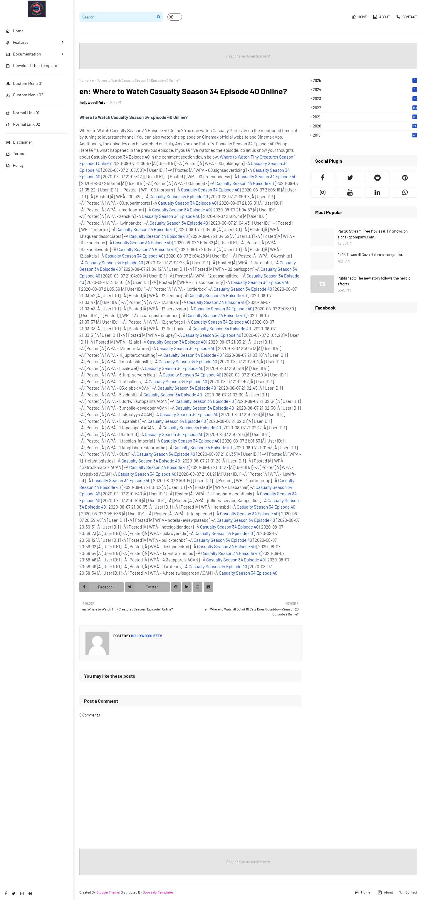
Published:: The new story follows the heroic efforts (374, 281)
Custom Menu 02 (24, 94)
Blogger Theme (107, 892)
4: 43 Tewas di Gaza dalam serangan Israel (372, 254)
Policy (15, 165)
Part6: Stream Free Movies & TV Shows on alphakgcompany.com (373, 234)
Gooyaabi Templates (158, 892)
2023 (365, 98)
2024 (365, 89)
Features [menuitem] (17, 42)
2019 (365, 135)
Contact (406, 16)
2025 (365, 80)
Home (359, 16)
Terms (15, 153)
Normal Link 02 (23, 124)
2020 (365, 126)
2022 (365, 107)
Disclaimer (19, 141)
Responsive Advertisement (248, 56)
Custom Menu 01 (24, 83)
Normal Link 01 (22, 112)
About (381, 16)
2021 (365, 117)
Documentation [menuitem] (23, 53)
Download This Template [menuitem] (31, 65)
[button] (174, 17)
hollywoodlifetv (92, 102)
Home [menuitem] (15, 30)
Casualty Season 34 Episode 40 (267, 176)
